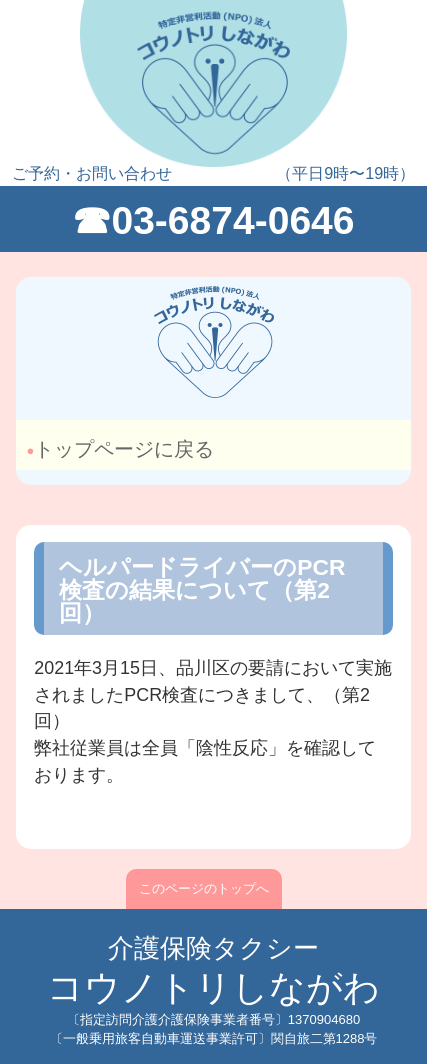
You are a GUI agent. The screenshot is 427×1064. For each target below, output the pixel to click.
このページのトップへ (204, 888)
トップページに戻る (126, 449)
